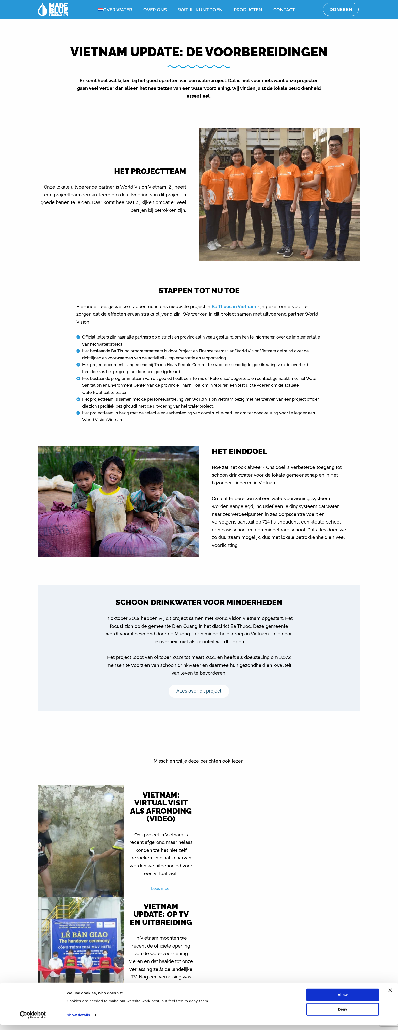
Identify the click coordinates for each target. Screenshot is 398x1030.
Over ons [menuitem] (155, 9)
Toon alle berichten (199, 930)
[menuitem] (96, 9)
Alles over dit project (199, 691)
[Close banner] (390, 995)
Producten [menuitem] (248, 9)
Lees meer (159, 892)
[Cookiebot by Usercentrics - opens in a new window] (33, 1020)
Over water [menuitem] (117, 9)
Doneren (340, 9)
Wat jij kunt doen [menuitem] (200, 9)
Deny (342, 1014)
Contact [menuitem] (284, 9)
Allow (343, 1000)
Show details (78, 1020)
